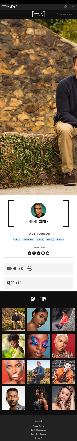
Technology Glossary (38, 434)
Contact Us (38, 438)
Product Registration (38, 430)
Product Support (38, 426)
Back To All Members (64, 14)
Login (19, 2)
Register (56, 2)
